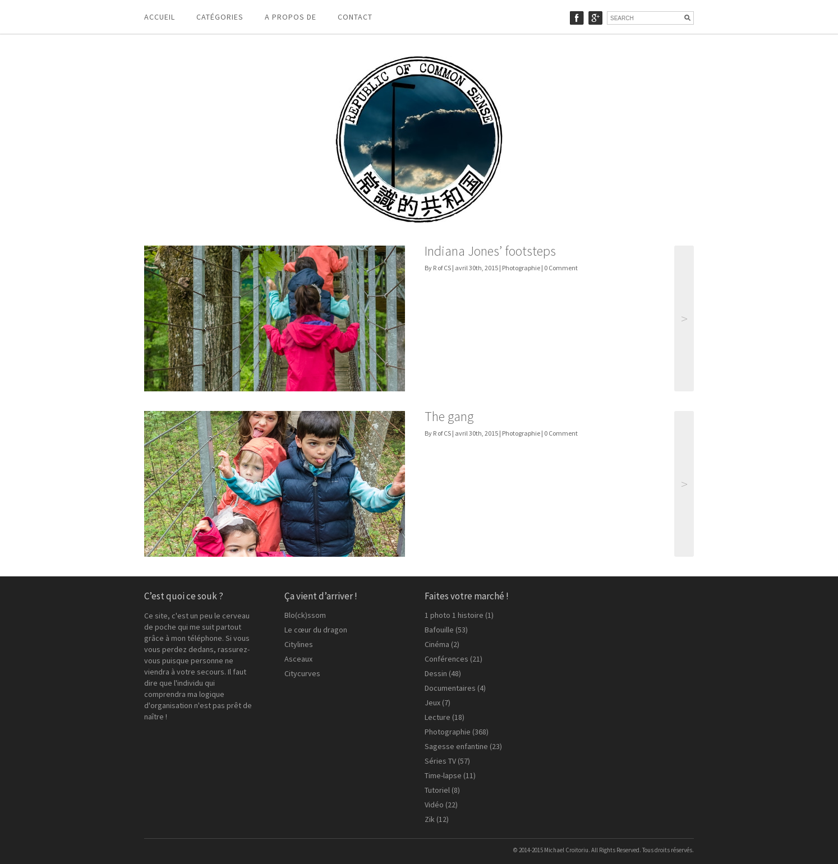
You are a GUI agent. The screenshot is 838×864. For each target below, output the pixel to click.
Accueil (159, 17)
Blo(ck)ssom (305, 615)
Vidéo (434, 805)
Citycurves (302, 673)
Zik (430, 819)
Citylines (298, 644)
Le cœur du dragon (315, 630)
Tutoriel (437, 790)
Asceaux (298, 659)
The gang (449, 416)
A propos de (290, 17)
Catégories (219, 17)
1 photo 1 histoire (454, 615)
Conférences (446, 659)
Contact (355, 17)
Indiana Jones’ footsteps (490, 251)
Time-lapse (443, 775)
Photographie (521, 268)
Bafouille (439, 630)
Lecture (437, 717)
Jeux (432, 702)
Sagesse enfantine (456, 746)
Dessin (436, 673)
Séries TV (440, 761)
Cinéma (437, 644)
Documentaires (450, 688)
